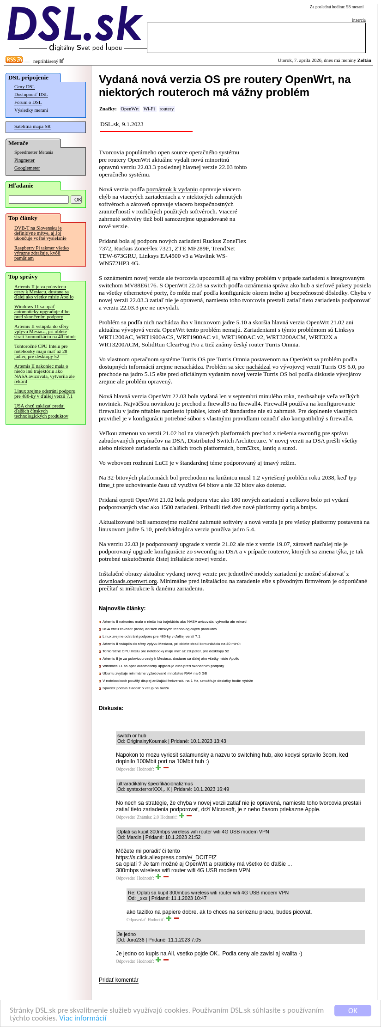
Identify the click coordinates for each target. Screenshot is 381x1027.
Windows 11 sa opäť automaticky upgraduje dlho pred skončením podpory (42, 311)
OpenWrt (130, 108)
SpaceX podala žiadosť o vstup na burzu (136, 688)
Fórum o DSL (28, 102)
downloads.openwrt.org (128, 580)
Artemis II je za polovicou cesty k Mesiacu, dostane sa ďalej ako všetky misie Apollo (43, 291)
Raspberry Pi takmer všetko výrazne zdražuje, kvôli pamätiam (41, 253)
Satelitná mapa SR (32, 126)
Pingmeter (24, 160)
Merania (46, 152)
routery (167, 108)
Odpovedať (125, 769)
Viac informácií (82, 1018)
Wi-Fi (149, 108)
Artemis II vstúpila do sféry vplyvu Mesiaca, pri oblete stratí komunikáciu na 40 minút (45, 331)
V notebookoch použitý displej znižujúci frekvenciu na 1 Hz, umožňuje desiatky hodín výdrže (178, 681)
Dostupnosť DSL (31, 94)
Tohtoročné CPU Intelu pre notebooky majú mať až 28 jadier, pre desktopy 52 (41, 351)
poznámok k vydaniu (172, 189)
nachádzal (258, 366)
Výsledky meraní (31, 110)
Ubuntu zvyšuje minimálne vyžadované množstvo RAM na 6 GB (155, 673)
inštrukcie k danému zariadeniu (164, 588)
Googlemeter (27, 167)
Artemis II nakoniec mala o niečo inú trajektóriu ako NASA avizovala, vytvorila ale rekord (44, 374)
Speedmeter (25, 152)
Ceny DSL (24, 86)
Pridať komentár (119, 980)
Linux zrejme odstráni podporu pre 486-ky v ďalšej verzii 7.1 (44, 394)
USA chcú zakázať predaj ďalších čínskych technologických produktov (41, 411)
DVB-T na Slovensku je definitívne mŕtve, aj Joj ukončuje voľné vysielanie (40, 233)
